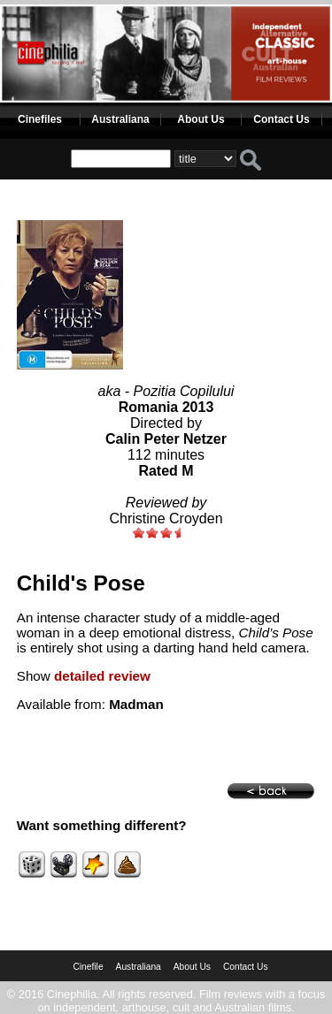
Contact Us (281, 119)
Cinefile (88, 967)
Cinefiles (40, 119)
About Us (200, 119)
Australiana (120, 119)
